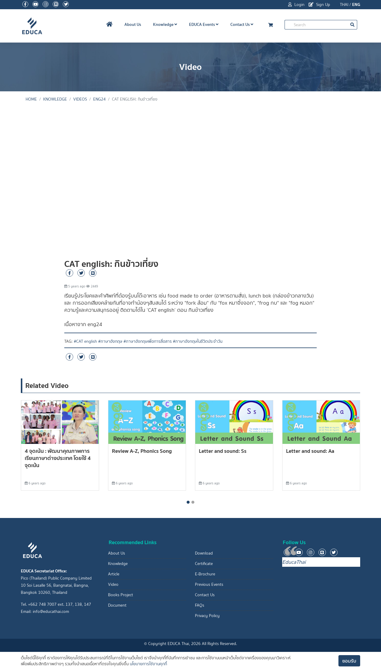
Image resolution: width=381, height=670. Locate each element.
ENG (356, 4)
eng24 (99, 99)
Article (113, 574)
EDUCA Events (203, 24)
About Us (132, 24)
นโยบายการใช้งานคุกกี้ (148, 664)
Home (31, 99)
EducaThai (294, 562)
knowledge (55, 99)
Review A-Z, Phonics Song (142, 451)
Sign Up (319, 4)
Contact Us (241, 24)
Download (204, 553)
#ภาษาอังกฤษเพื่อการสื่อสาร (148, 341)
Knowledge (165, 24)
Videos (80, 99)
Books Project (120, 595)
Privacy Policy (207, 616)
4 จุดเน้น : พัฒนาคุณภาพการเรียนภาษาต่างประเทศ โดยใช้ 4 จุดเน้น (58, 458)
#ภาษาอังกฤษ (110, 341)
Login (296, 4)
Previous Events (209, 584)
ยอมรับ (349, 661)
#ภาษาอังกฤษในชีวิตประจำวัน (197, 341)
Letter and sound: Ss (222, 451)
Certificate (204, 564)
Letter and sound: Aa (310, 451)
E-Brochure (205, 574)
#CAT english (85, 341)
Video (113, 584)
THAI (344, 4)
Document (117, 605)
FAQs (199, 605)
